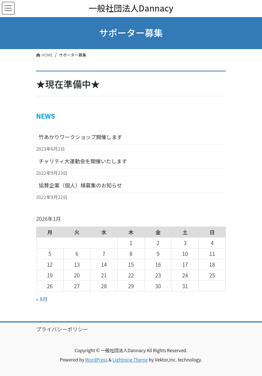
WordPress (96, 359)
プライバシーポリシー (62, 329)
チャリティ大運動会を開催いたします (83, 161)
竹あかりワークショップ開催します (80, 137)
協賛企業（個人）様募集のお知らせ (80, 185)
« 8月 (42, 299)
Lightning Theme (130, 359)
